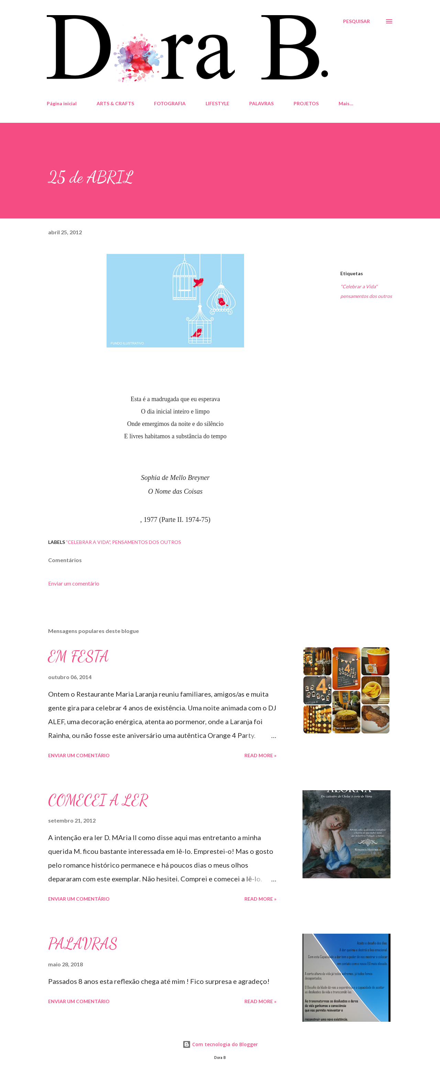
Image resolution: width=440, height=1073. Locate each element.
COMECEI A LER (98, 800)
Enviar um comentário (73, 583)
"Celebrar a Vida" (358, 286)
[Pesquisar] (356, 21)
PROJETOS (306, 103)
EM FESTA (78, 656)
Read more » (260, 755)
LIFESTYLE (217, 103)
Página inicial (62, 103)
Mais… (346, 103)
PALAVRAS (261, 103)
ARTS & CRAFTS (115, 103)
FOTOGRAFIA (170, 103)
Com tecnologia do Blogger (220, 1044)
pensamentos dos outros (366, 296)
